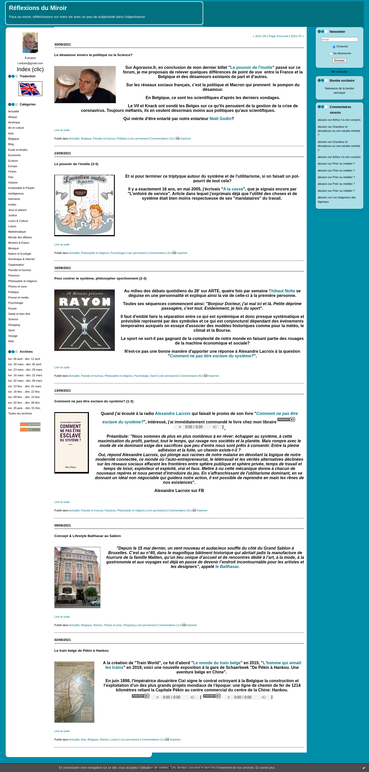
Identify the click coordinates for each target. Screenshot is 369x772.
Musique (13, 248)
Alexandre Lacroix (173, 413)
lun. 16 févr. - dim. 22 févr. (24, 391)
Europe (12, 166)
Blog (11, 144)
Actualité (13, 111)
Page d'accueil (278, 36)
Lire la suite (62, 130)
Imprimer (183, 138)
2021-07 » (297, 36)
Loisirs (12, 226)
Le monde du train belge (217, 663)
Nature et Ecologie (19, 253)
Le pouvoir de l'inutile (251, 67)
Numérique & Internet (21, 259)
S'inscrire (340, 46)
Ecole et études (17, 149)
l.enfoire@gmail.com (30, 63)
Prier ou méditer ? (344, 163)
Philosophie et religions (22, 281)
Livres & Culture (18, 220)
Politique (13, 292)
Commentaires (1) (169, 625)
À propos (30, 57)
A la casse (233, 189)
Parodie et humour (19, 270)
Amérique (14, 122)
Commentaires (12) (162, 138)
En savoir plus (265, 767)
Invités (12, 204)
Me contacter (339, 71)
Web (11, 341)
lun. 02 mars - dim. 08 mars (25, 380)
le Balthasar (227, 566)
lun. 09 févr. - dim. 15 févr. (24, 397)
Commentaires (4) (159, 252)
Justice (12, 215)
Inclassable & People (21, 187)
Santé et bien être (19, 313)
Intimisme (14, 198)
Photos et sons (17, 286)
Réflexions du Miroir (38, 8)
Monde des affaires (20, 237)
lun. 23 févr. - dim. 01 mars (24, 386)
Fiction (12, 171)
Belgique (13, 138)
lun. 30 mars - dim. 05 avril (24, 364)
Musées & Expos (18, 242)
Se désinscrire (340, 53)
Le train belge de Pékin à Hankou (81, 650)
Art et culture (16, 127)
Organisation (16, 264)
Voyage (12, 335)
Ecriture (13, 160)
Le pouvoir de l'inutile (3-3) (76, 164)
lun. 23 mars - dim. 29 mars (25, 369)
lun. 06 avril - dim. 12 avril (24, 358)
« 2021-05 (259, 36)
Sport (11, 330)
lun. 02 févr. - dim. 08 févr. (24, 402)
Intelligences (16, 193)
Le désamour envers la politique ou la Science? (93, 55)
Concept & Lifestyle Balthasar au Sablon (87, 536)
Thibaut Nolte (282, 291)
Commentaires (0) (179, 510)
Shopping (14, 324)
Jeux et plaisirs (17, 209)
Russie (12, 308)
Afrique (12, 117)
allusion (322, 119)
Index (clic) (30, 69)
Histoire (13, 182)
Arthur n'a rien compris (347, 119)
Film (11, 177)
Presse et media (18, 297)
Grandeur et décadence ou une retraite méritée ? (339, 131)
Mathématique (17, 231)
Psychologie (15, 302)
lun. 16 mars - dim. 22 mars (25, 375)
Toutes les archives (20, 413)
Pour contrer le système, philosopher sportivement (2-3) (100, 278)
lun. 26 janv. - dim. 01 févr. (24, 408)
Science (13, 319)
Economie (14, 155)
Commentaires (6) (191, 375)
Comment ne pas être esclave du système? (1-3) (94, 401)
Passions (13, 275)
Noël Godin (220, 118)
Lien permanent (138, 138)
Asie (11, 133)
